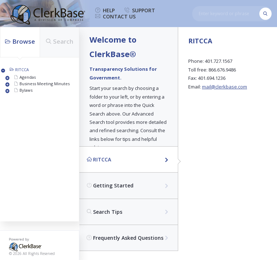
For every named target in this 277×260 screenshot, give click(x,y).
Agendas (27, 77)
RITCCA (22, 69)
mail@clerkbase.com (224, 86)
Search (59, 41)
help (105, 11)
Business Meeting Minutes (44, 83)
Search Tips (104, 211)
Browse (20, 41)
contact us (115, 17)
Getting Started (110, 185)
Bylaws (25, 90)
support (139, 11)
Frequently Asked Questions (125, 237)
